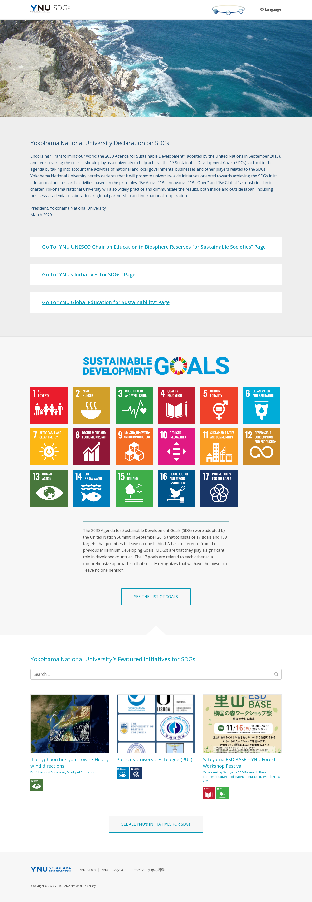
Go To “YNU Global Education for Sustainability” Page (106, 302)
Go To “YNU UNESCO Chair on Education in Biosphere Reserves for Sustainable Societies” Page (154, 246)
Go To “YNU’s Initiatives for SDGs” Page (88, 274)
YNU (104, 869)
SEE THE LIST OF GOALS (156, 596)
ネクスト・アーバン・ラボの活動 (139, 869)
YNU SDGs (87, 869)
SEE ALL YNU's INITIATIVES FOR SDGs (156, 824)
